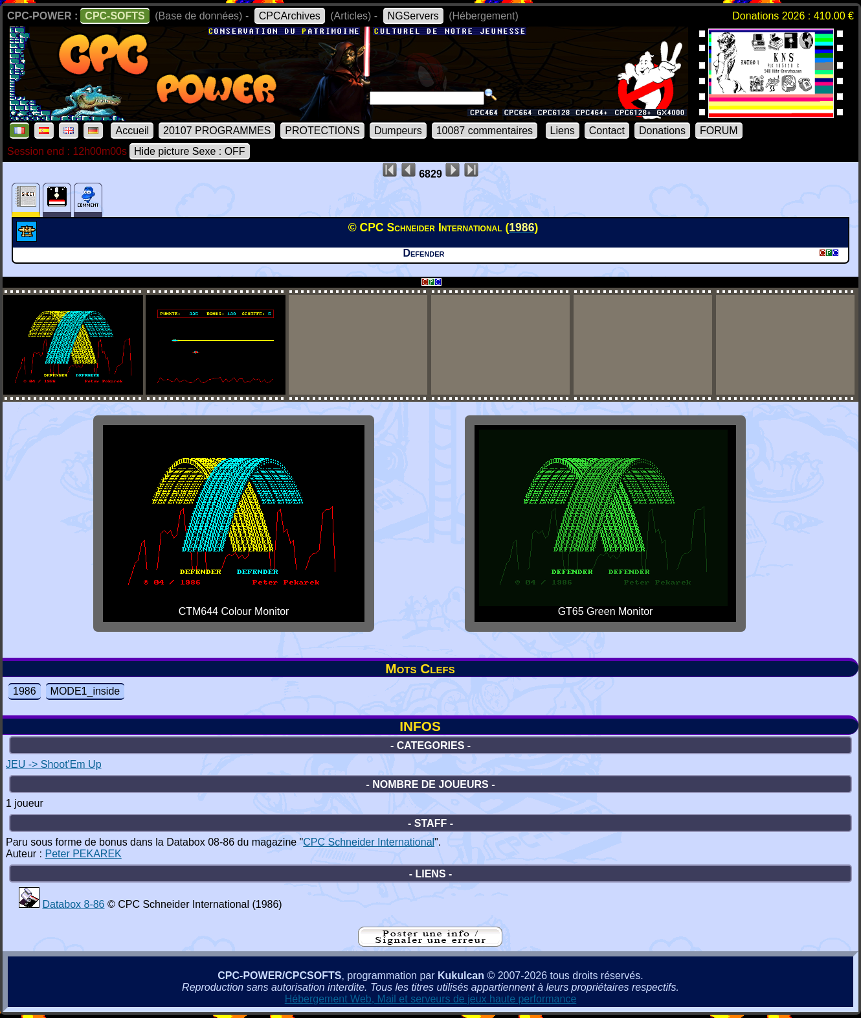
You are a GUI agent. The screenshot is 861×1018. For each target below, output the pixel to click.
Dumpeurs (398, 130)
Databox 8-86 (73, 904)
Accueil (132, 130)
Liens (562, 130)
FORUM (719, 130)
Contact (607, 130)
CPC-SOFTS (114, 15)
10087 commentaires (484, 130)
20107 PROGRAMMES (217, 130)
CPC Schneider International (368, 842)
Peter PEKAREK (83, 853)
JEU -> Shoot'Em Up (54, 764)
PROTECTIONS (322, 130)
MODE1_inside (85, 691)
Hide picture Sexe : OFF (189, 151)
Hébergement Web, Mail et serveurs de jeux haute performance (431, 998)
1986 (24, 691)
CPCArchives (289, 15)
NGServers (413, 15)
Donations (662, 130)
